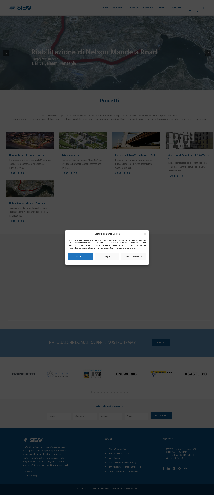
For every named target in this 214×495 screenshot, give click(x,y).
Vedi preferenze (133, 256)
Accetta (80, 256)
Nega (107, 256)
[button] (144, 234)
